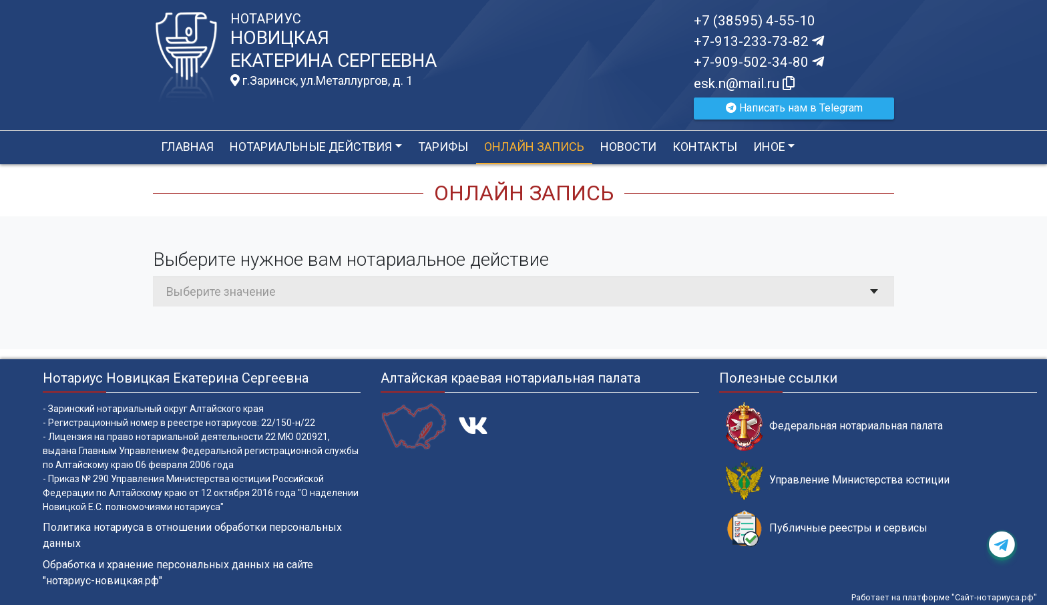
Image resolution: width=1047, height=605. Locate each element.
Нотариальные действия (311, 147)
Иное (769, 147)
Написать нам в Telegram (794, 108)
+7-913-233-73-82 (759, 41)
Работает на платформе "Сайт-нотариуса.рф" (944, 597)
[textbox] (523, 291)
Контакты (704, 147)
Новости (628, 147)
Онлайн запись (534, 147)
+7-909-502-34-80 (759, 62)
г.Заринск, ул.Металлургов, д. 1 (321, 80)
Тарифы (443, 147)
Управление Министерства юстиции (838, 480)
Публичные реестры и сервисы (826, 528)
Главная (187, 147)
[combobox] (523, 291)
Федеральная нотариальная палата (834, 426)
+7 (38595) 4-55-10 (754, 21)
